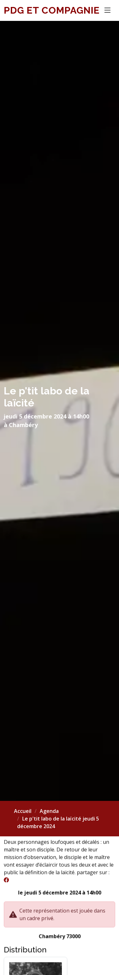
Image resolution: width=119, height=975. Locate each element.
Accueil (22, 811)
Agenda (49, 811)
